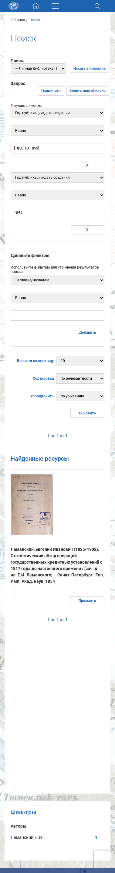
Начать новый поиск (88, 91)
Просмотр (87, 601)
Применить (51, 91)
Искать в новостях (89, 68)
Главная (18, 20)
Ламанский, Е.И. (27, 837)
